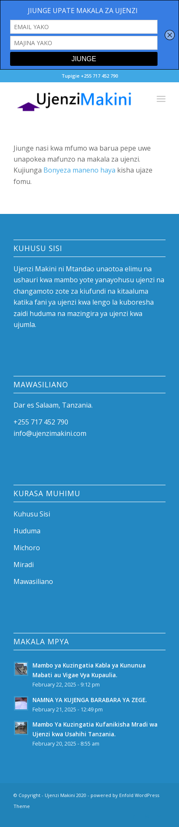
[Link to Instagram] (146, 816)
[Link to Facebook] (134, 816)
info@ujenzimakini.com (49, 433)
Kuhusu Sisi (31, 514)
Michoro (26, 547)
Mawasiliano (33, 581)
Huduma (26, 530)
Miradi (23, 564)
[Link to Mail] (159, 816)
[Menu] (161, 99)
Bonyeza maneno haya (78, 170)
